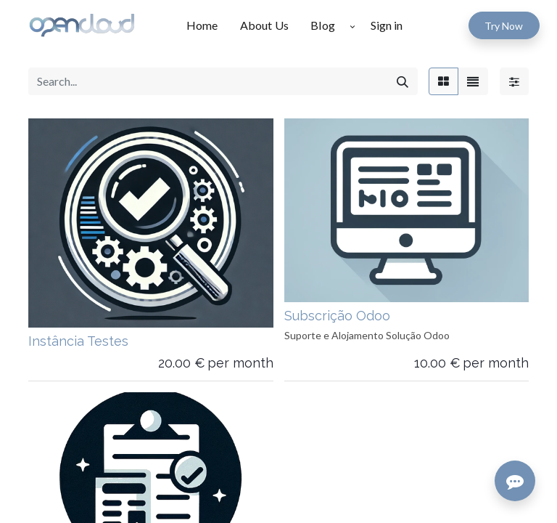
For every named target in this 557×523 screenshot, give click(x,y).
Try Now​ (503, 26)
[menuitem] (207, 25)
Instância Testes (78, 341)
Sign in (387, 25)
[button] (352, 25)
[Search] (402, 81)
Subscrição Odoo (337, 315)
